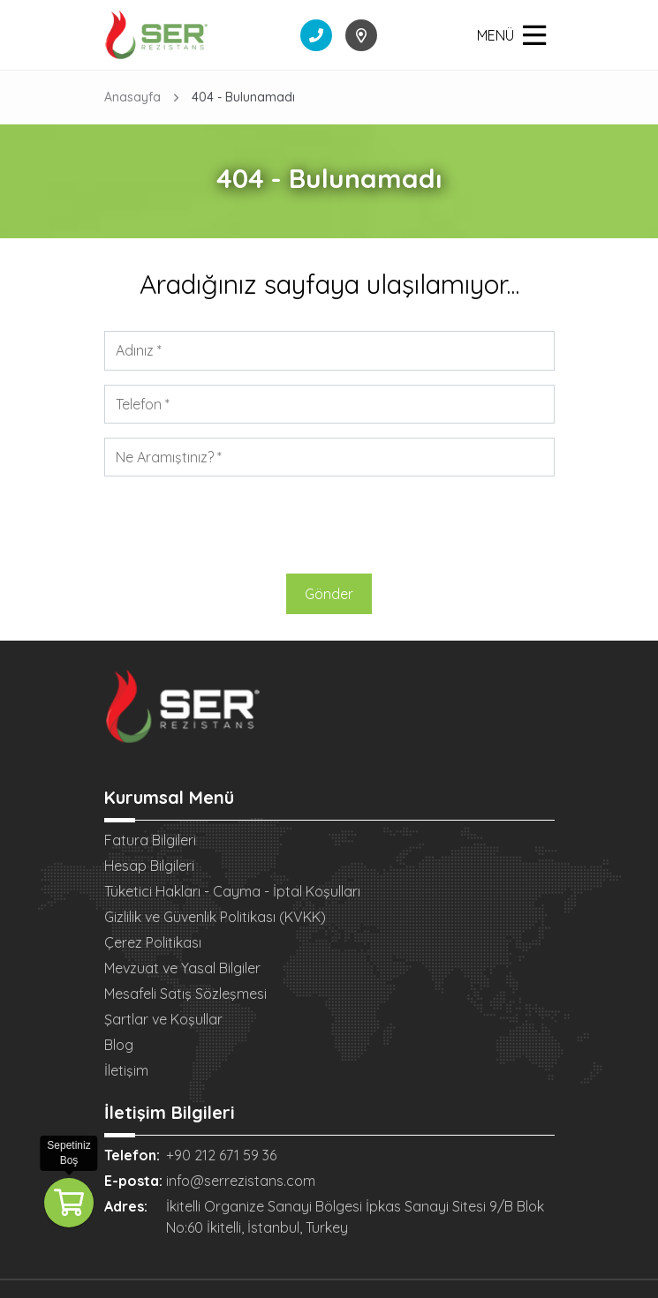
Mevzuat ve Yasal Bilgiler (182, 968)
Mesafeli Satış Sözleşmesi (185, 993)
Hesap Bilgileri (149, 865)
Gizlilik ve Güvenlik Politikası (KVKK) (215, 917)
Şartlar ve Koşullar (163, 1019)
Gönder (329, 594)
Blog (118, 1045)
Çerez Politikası (152, 942)
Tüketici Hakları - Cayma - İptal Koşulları (232, 891)
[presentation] (329, 525)
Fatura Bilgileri (150, 840)
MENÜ (511, 35)
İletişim (126, 1070)
